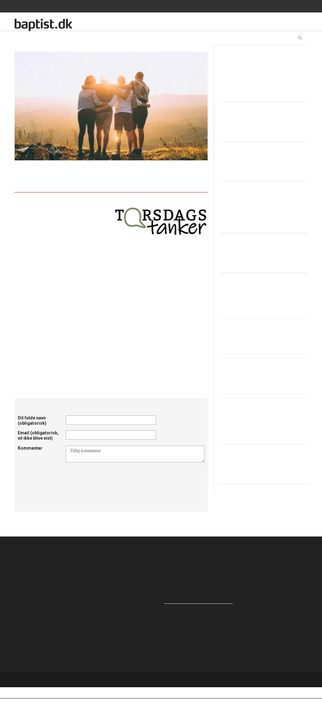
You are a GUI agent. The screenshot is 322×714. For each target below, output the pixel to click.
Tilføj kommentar (135, 454)
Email (38, 435)
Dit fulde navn (32, 420)
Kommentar (30, 448)
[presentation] (113, 478)
